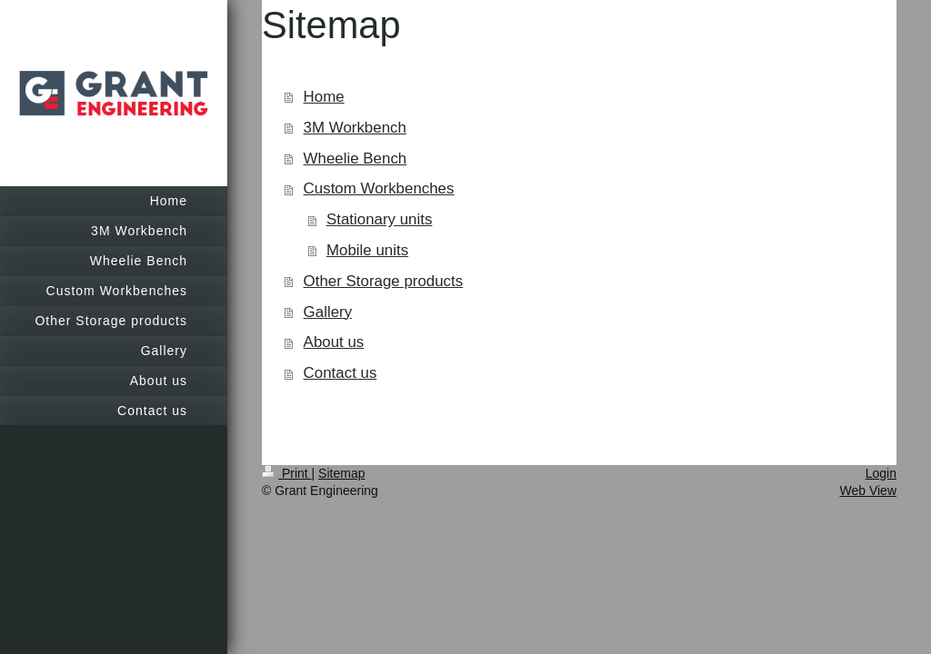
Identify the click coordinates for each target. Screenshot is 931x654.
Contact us (340, 373)
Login (881, 473)
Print (287, 473)
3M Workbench (355, 127)
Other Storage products (384, 281)
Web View (867, 490)
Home (324, 96)
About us (334, 342)
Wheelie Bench (355, 158)
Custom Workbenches (379, 188)
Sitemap (341, 473)
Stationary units (379, 219)
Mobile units (367, 250)
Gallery (328, 312)
